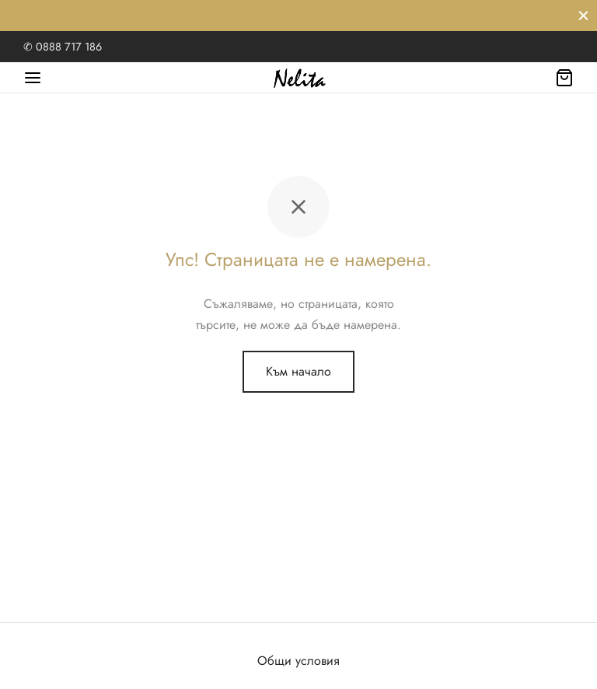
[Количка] (564, 77)
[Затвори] (583, 15)
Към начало (298, 371)
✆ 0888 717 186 (62, 46)
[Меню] (32, 78)
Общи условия (298, 661)
